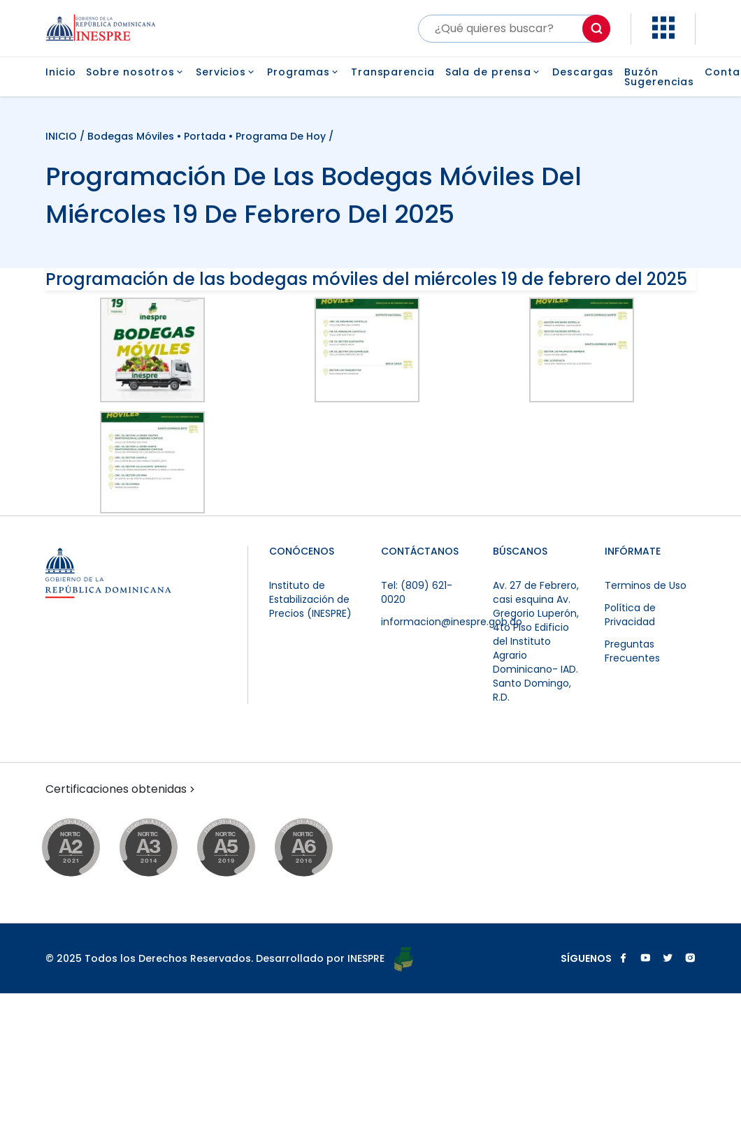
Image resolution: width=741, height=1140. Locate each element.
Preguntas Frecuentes (632, 651)
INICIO (62, 136)
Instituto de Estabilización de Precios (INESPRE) (310, 599)
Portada (205, 136)
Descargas (583, 73)
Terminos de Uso (645, 585)
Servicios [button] (226, 72)
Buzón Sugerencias (659, 77)
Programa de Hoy (281, 136)
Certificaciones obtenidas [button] (121, 789)
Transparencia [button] (393, 72)
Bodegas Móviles (130, 136)
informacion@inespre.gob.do (451, 622)
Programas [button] (303, 72)
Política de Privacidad (630, 615)
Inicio (60, 73)
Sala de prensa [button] (493, 72)
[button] (663, 35)
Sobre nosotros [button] (135, 72)
